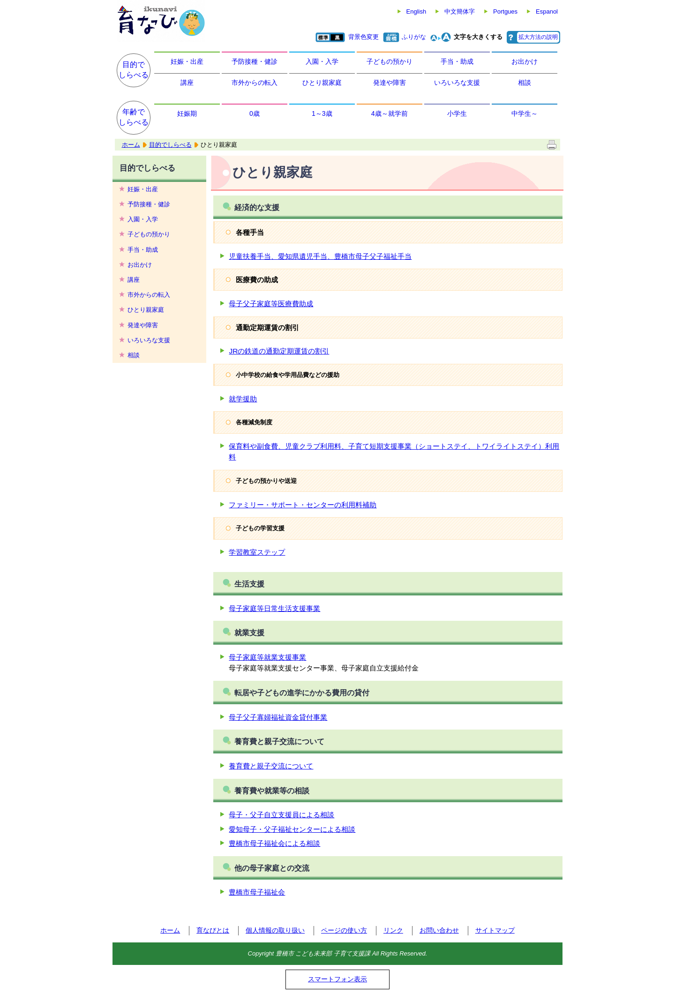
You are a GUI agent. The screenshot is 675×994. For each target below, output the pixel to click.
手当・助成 (457, 61)
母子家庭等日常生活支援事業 (274, 608)
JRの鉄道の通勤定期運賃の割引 (279, 351)
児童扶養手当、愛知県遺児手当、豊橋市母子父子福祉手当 (320, 256)
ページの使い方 (344, 930)
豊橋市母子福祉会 (257, 892)
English (416, 11)
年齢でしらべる (134, 117)
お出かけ (524, 61)
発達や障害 (389, 82)
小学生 (457, 113)
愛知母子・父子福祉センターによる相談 (292, 829)
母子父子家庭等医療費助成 (271, 304)
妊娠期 (187, 113)
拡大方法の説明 (538, 37)
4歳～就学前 (389, 113)
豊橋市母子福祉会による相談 (274, 843)
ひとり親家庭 (322, 82)
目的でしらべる (134, 69)
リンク (393, 930)
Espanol (547, 11)
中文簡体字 (459, 11)
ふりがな (414, 36)
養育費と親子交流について (271, 766)
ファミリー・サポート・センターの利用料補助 (302, 505)
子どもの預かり (389, 61)
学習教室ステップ (257, 552)
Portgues (505, 11)
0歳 (254, 113)
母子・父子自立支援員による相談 (281, 815)
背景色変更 (363, 36)
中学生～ (524, 113)
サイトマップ (495, 930)
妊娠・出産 (187, 61)
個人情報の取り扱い (275, 930)
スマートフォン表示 (337, 979)
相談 (524, 82)
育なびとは (212, 930)
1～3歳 (322, 113)
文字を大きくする (478, 36)
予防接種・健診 (255, 61)
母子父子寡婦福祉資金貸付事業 (278, 717)
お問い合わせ (439, 930)
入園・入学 (322, 61)
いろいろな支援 (457, 82)
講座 (187, 82)
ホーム (131, 144)
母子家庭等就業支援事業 (267, 657)
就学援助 (243, 399)
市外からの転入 (255, 82)
